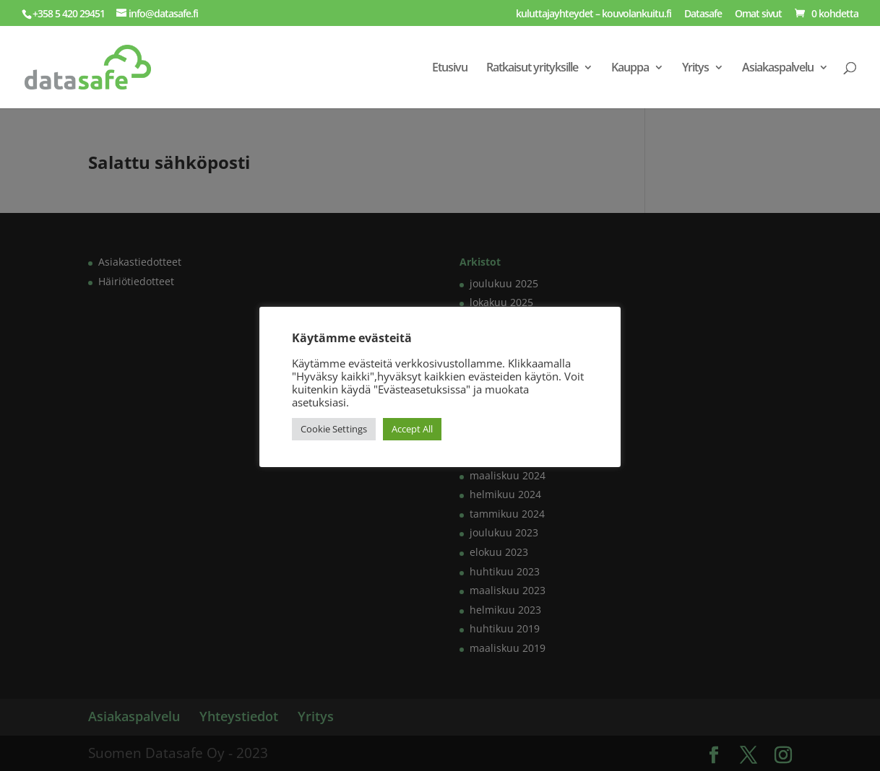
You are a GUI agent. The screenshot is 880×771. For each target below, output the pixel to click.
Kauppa (630, 68)
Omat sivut (758, 14)
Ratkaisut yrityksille (532, 68)
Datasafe (703, 14)
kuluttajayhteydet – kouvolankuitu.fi (593, 14)
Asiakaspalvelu (778, 68)
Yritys (695, 68)
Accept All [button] (412, 428)
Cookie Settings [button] (334, 428)
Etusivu (449, 68)
